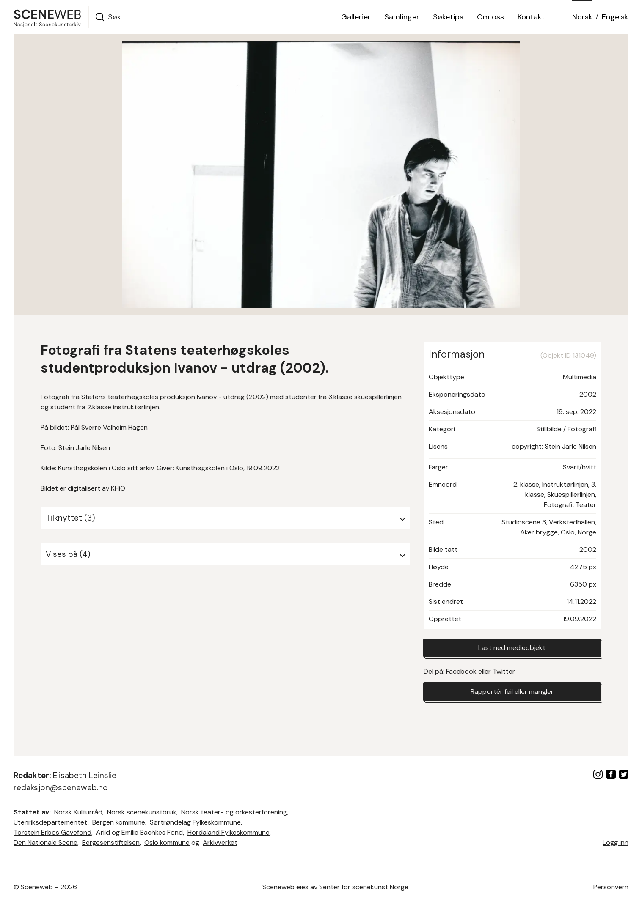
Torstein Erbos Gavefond (52, 832)
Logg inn (615, 842)
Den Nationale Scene (45, 842)
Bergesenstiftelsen (111, 842)
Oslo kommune (167, 842)
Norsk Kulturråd (78, 812)
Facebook (461, 671)
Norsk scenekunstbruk (141, 812)
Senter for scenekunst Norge (363, 887)
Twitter (504, 671)
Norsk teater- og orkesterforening (234, 812)
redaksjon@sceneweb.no (61, 787)
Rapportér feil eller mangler (512, 691)
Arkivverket (220, 842)
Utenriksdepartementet (51, 822)
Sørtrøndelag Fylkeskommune (195, 822)
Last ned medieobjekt (512, 647)
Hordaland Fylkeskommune (228, 832)
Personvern (610, 887)
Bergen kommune (118, 822)
